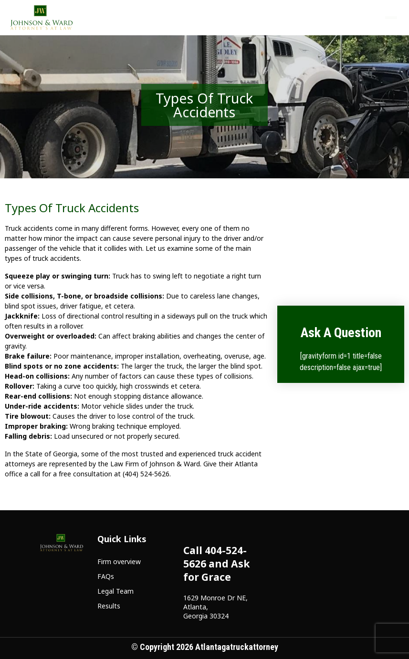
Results (108, 605)
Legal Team (115, 591)
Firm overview (119, 561)
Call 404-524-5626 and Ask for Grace (216, 564)
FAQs (105, 576)
